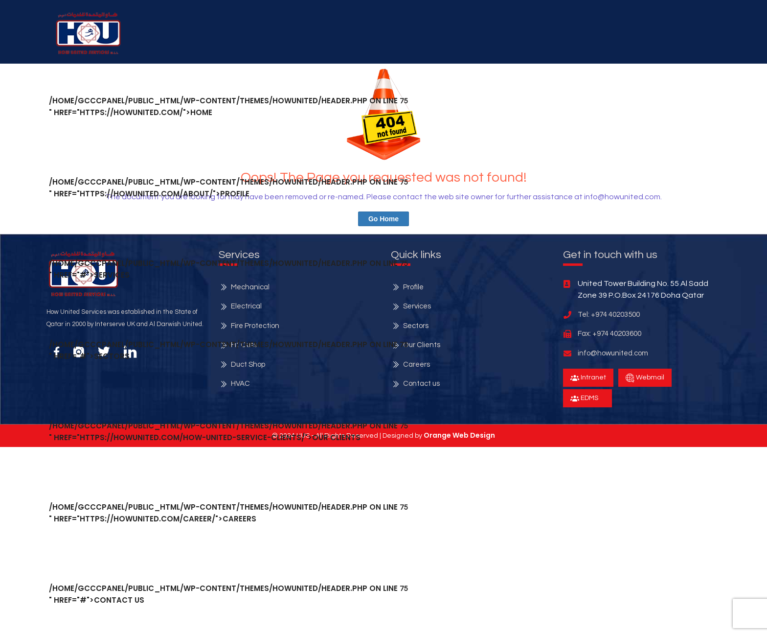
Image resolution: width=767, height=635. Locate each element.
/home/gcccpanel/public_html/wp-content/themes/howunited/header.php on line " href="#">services (228, 269)
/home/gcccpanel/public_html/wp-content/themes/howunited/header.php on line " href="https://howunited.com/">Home (228, 106)
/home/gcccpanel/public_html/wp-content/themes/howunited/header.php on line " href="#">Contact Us (228, 594)
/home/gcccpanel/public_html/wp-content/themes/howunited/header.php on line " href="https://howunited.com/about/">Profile (228, 188)
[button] (88, 33)
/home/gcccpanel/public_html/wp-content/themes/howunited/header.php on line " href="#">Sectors (228, 350)
